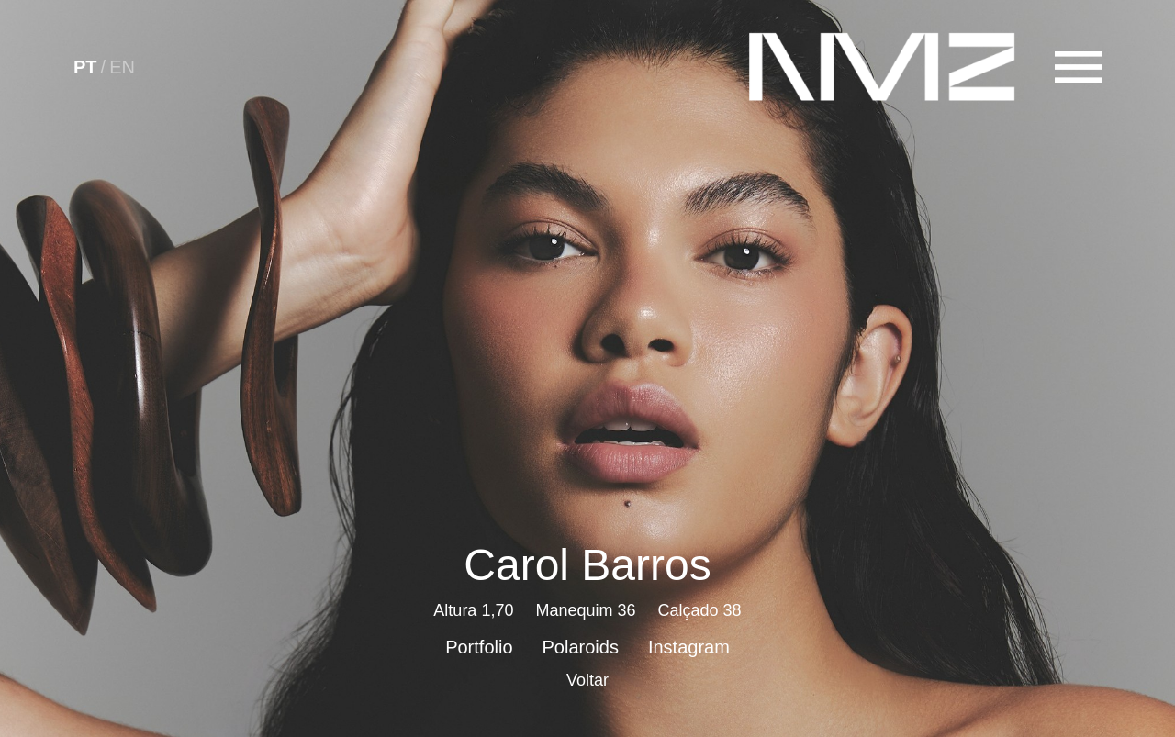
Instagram (689, 647)
